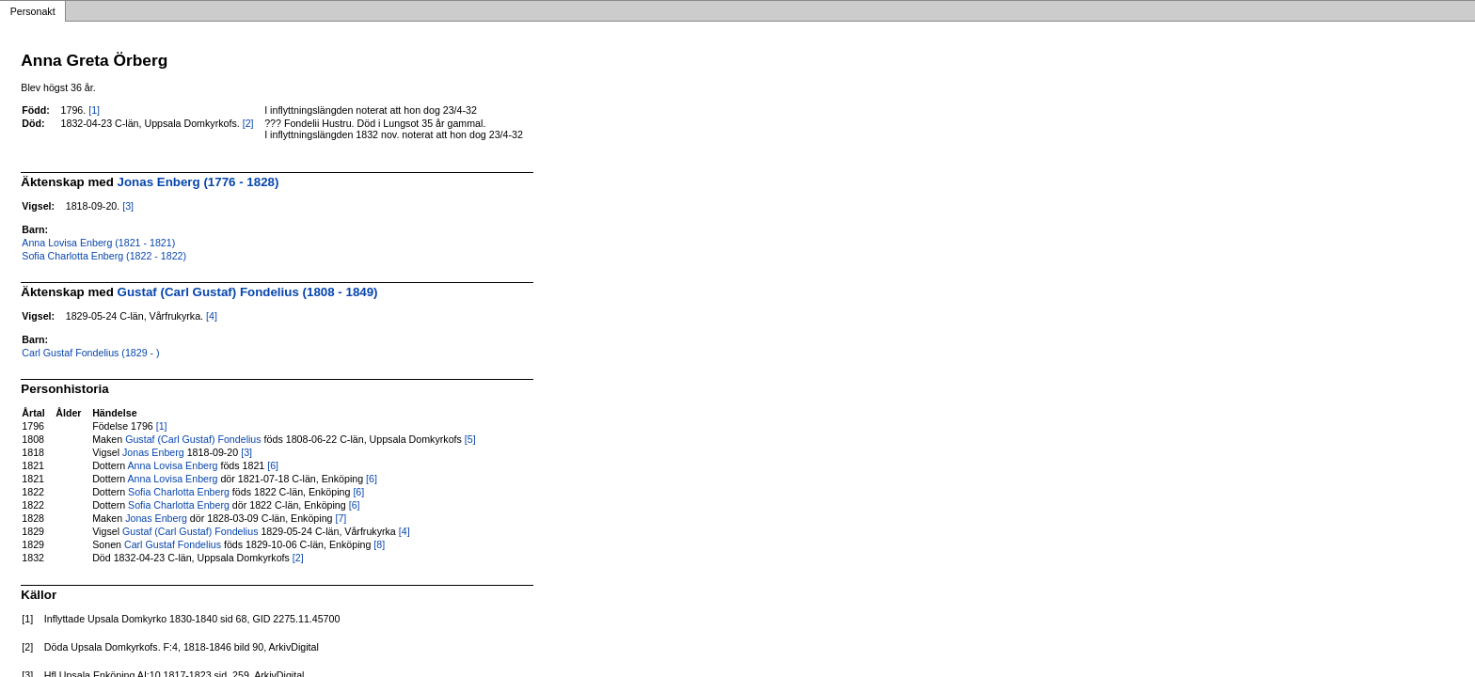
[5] (470, 439)
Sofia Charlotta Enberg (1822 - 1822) (104, 255)
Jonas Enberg (153, 452)
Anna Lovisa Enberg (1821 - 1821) (98, 242)
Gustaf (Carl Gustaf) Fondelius (193, 439)
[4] (211, 316)
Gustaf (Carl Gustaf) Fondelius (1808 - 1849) (248, 292)
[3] (128, 206)
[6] (272, 465)
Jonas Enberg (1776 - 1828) (198, 182)
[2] (248, 123)
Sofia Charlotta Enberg (179, 491)
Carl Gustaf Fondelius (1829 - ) (90, 352)
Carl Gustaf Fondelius (172, 544)
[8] (379, 544)
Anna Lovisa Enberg (173, 465)
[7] (340, 518)
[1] (94, 110)
